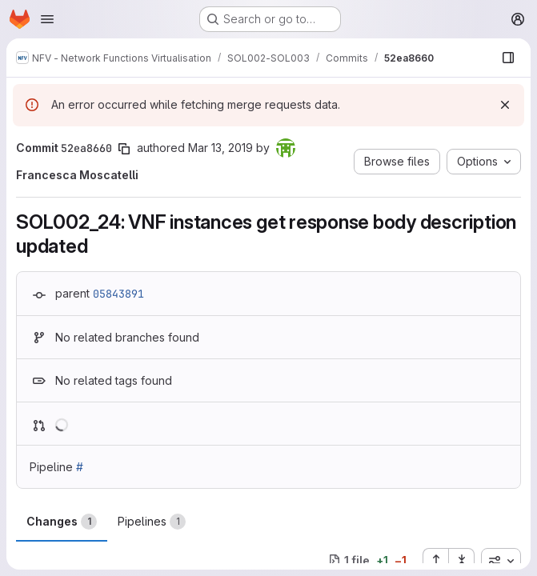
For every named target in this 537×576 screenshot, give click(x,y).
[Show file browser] (508, 57)
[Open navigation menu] (47, 19)
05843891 (118, 293)
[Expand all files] (435, 561)
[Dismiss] (505, 104)
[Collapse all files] (462, 561)
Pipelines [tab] (152, 522)
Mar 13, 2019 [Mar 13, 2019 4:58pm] (220, 147)
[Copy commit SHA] (124, 148)
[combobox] (501, 561)
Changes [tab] (61, 522)
